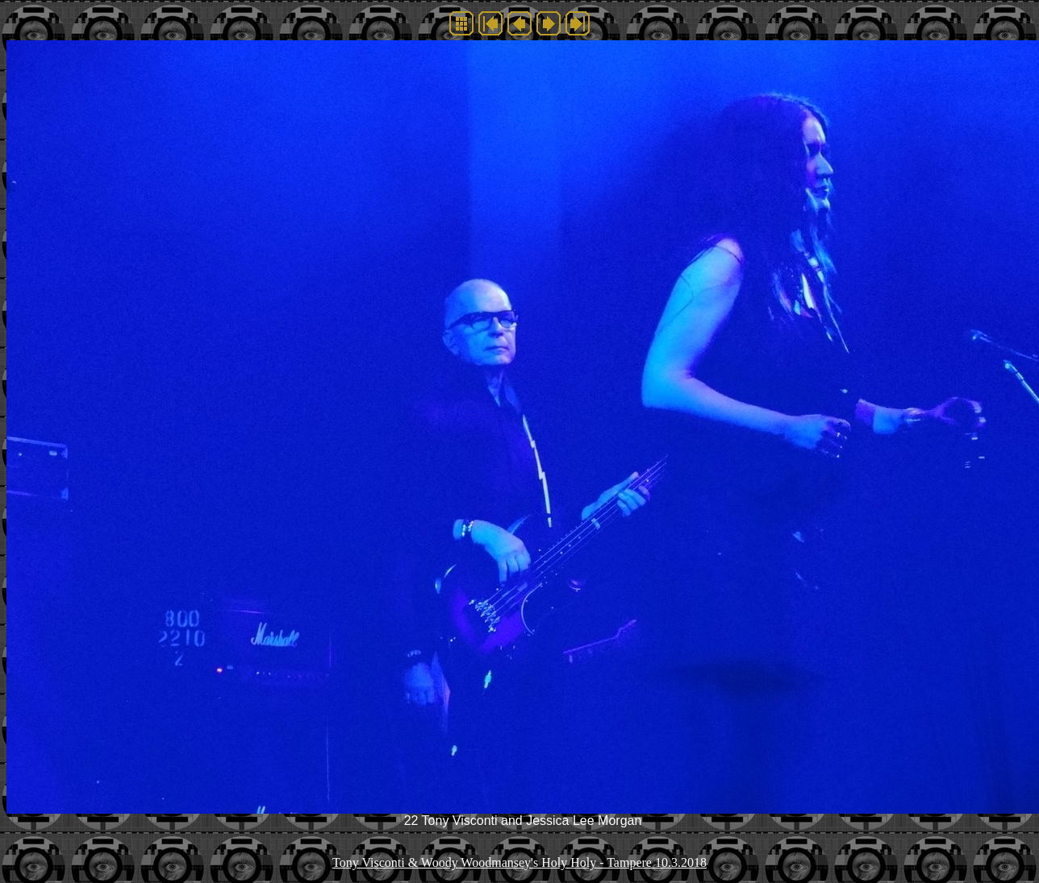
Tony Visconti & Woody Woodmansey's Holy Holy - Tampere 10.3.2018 (519, 862)
